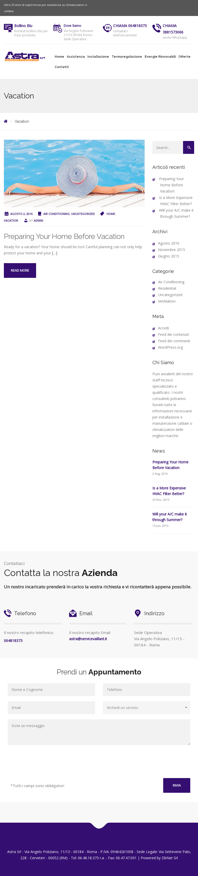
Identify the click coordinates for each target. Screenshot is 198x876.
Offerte (184, 57)
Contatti (62, 67)
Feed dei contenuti (173, 334)
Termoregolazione (127, 57)
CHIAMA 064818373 (130, 25)
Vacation (11, 220)
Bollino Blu (23, 25)
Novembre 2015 (171, 249)
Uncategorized (83, 214)
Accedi (163, 328)
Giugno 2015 (168, 256)
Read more (20, 270)
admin (38, 220)
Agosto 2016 (168, 243)
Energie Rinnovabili (160, 57)
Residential (167, 288)
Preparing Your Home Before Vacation (64, 236)
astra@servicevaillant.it (88, 638)
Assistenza (76, 57)
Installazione (98, 57)
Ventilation (167, 301)
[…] (54, 253)
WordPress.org (170, 347)
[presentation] (99, 763)
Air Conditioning (56, 214)
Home (59, 57)
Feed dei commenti (174, 340)
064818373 (13, 640)
